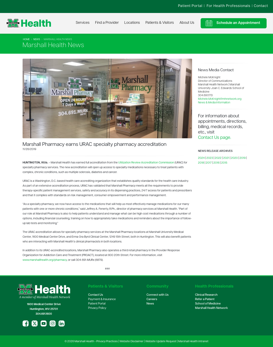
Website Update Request (160, 341)
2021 (226, 158)
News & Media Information (214, 102)
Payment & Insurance (102, 299)
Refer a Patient (204, 299)
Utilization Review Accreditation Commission (146, 162)
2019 (243, 158)
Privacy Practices (107, 341)
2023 (209, 158)
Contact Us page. (214, 137)
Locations (132, 23)
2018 (201, 162)
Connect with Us (157, 295)
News (36, 39)
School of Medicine (208, 303)
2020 (234, 158)
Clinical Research (206, 295)
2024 (201, 158)
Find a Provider (107, 23)
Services (83, 23)
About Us (186, 23)
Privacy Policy (97, 308)
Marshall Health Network (211, 308)
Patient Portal (97, 303)
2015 (224, 162)
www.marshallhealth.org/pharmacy (45, 260)
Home (26, 39)
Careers (151, 299)
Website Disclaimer (131, 341)
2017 (209, 162)
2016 (216, 162)
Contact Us (95, 295)
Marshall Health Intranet (193, 341)
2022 (218, 158)
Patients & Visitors (159, 23)
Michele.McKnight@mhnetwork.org (219, 99)
